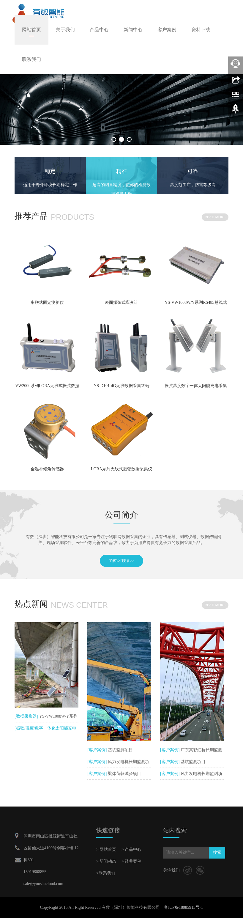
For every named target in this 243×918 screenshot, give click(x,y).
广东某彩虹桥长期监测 (200, 750)
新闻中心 (133, 29)
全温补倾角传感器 (47, 469)
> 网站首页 (106, 849)
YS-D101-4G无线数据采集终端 (121, 385)
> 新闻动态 (106, 861)
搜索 (217, 852)
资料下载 (200, 29)
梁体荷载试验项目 (124, 773)
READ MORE (215, 217)
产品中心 (99, 29)
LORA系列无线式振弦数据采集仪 (121, 469)
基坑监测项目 (120, 750)
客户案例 (166, 29)
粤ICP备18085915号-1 (183, 907)
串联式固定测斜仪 (47, 302)
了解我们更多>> (121, 561)
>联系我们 (105, 873)
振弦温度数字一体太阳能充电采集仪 (196, 387)
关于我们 (65, 29)
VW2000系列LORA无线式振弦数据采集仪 (47, 387)
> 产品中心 (131, 849)
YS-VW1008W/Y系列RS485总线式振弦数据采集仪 (196, 304)
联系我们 (31, 59)
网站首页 (31, 29)
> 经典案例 (131, 861)
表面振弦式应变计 (121, 302)
